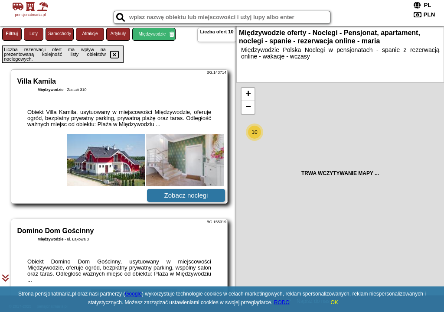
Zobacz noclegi (186, 195)
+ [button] (248, 94)
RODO (282, 302)
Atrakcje (90, 33)
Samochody (59, 33)
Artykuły (118, 33)
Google (133, 294)
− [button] (248, 107)
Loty (33, 33)
